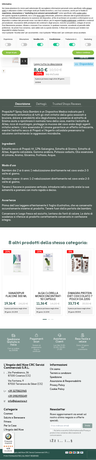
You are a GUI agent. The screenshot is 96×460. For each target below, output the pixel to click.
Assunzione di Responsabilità (65, 381)
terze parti (41, 16)
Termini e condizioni (60, 373)
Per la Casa (10, 426)
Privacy (86, 430)
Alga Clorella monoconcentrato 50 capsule (48, 296)
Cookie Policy (57, 389)
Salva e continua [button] (83, 53)
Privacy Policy (57, 385)
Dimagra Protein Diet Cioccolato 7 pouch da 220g (79, 296)
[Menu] (12, 433)
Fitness (7, 422)
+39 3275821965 (17, 391)
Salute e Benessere (14, 418)
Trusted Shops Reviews (66, 105)
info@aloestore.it (17, 401)
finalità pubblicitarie (68, 20)
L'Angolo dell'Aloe (14, 430)
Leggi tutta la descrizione (48, 64)
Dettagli (41, 105)
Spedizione (56, 377)
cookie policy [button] (81, 13)
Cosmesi (8, 414)
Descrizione (22, 105)
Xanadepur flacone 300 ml (16, 295)
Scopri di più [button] (11, 53)
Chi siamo (55, 369)
